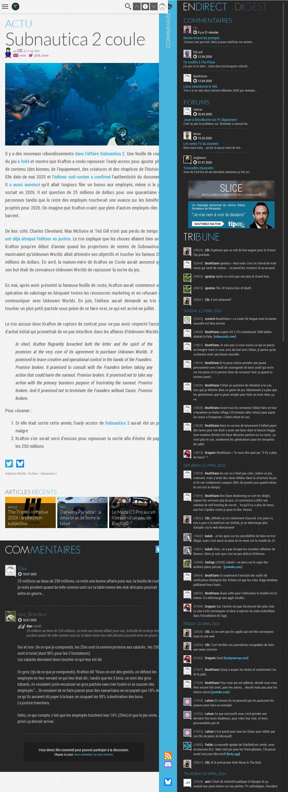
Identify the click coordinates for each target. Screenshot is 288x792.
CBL (20, 50)
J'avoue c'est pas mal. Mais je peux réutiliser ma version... (224, 41)
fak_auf (203, 52)
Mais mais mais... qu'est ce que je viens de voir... (218, 147)
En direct (210, 6)
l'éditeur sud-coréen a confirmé (99, 177)
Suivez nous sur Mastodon (173, 773)
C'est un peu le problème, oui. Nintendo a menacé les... (222, 123)
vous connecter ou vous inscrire (91, 774)
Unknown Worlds (15, 489)
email (23, 55)
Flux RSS (173, 755)
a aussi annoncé (44, 184)
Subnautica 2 (115, 438)
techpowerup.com (241, 667)
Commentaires (213, 20)
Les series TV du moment (206, 143)
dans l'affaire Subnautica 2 (97, 153)
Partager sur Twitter (9, 479)
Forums (202, 102)
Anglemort (204, 157)
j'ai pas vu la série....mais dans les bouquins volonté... (222, 66)
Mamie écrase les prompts (207, 38)
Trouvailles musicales (204, 168)
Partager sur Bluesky (20, 479)
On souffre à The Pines (204, 62)
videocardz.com (230, 340)
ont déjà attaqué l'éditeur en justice (39, 239)
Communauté (173, 370)
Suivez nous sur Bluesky (173, 782)
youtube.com (238, 575)
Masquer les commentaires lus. (155, 564)
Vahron (202, 109)
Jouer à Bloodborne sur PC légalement (215, 119)
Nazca (202, 133)
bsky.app (252, 763)
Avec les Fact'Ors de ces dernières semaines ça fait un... (223, 171)
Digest (256, 6)
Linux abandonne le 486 (205, 86)
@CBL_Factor (41, 55)
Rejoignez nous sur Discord (173, 764)
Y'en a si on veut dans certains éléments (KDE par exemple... (225, 90)
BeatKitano (205, 76)
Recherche (124, 6)
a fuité (24, 161)
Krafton (33, 489)
